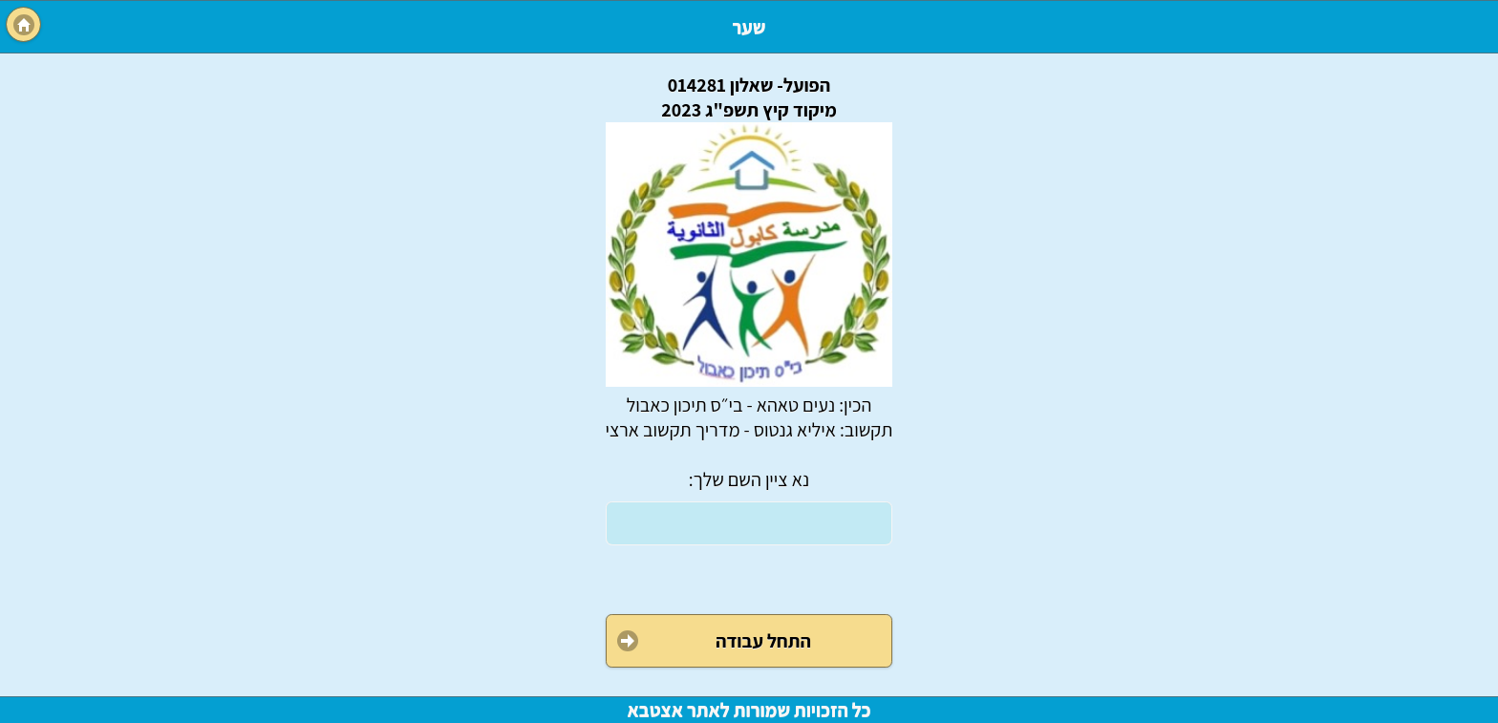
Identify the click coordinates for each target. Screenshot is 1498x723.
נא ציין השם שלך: (749, 479)
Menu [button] (23, 24)
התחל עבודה (763, 640)
